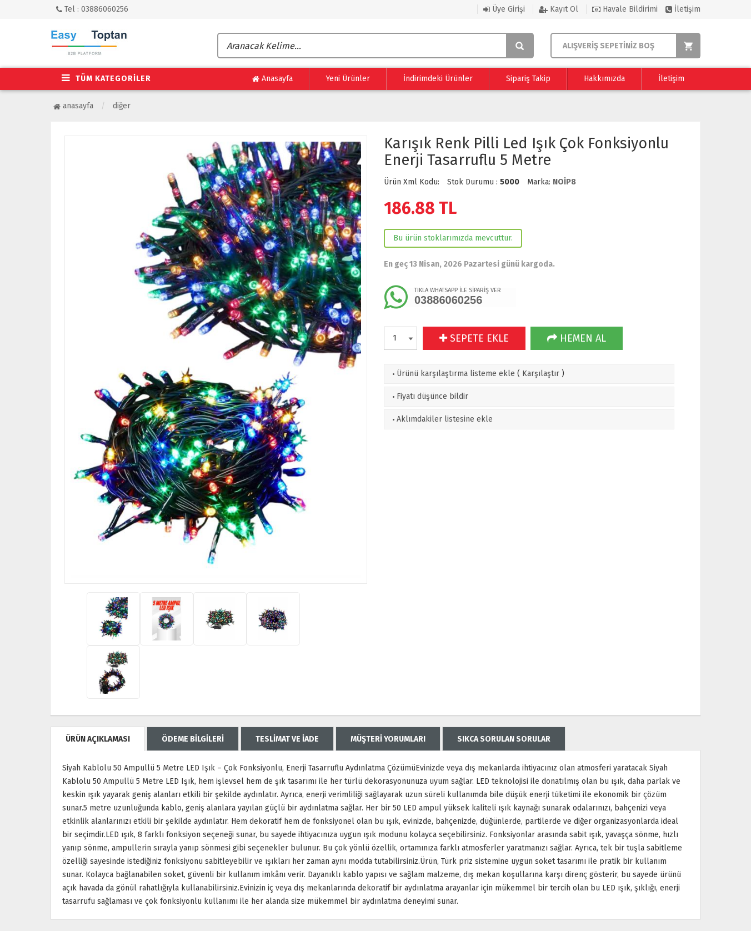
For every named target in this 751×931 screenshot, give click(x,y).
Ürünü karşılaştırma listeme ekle (452, 373)
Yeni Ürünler (348, 78)
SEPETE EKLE (474, 338)
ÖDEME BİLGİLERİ (193, 739)
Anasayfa (272, 78)
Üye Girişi (504, 9)
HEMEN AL (576, 338)
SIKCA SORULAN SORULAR (503, 739)
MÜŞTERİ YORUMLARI (388, 739)
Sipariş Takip (528, 78)
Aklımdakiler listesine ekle (441, 419)
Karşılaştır (540, 373)
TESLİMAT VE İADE (287, 739)
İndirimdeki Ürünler (438, 78)
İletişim (682, 9)
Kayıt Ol (558, 9)
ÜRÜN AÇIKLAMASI (98, 739)
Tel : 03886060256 (92, 9)
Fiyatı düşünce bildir (429, 396)
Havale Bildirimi (625, 9)
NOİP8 (564, 182)
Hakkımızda (604, 78)
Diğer (122, 106)
